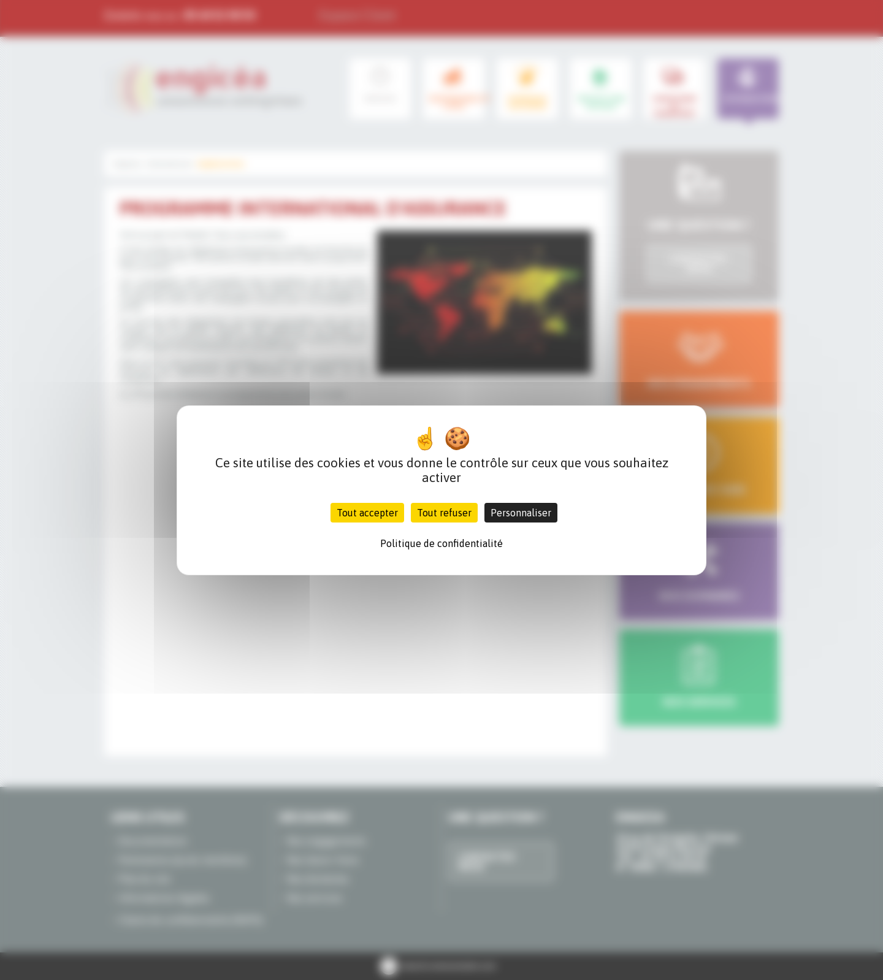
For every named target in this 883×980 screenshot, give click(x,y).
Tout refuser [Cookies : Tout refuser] (444, 512)
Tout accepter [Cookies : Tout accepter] (367, 512)
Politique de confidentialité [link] (441, 543)
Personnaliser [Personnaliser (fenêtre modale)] (521, 512)
